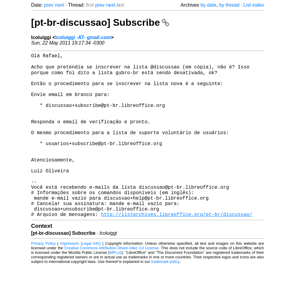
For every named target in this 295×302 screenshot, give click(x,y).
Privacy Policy (43, 279)
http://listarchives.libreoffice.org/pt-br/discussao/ (176, 250)
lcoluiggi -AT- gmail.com (83, 37)
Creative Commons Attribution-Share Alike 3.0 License (111, 283)
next (59, 5)
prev (48, 5)
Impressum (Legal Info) (80, 279)
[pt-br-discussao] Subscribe (100, 22)
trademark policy (165, 297)
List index (253, 5)
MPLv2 (115, 288)
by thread (229, 5)
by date (208, 5)
